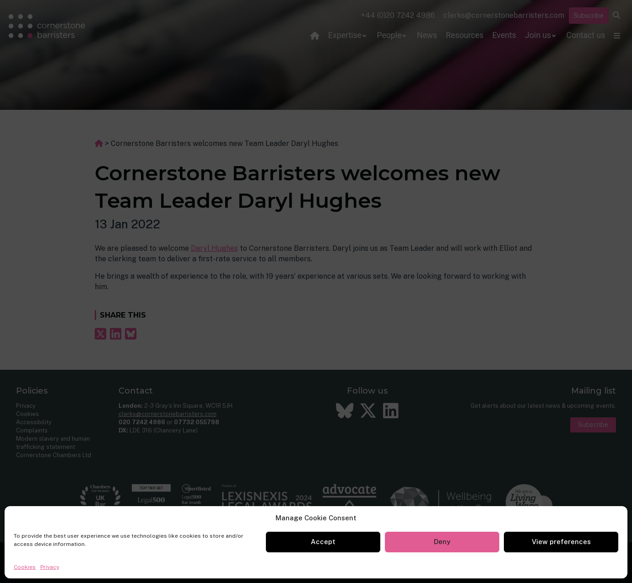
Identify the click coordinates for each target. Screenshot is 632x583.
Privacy (49, 567)
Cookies (25, 567)
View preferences (561, 541)
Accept (323, 541)
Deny (442, 541)
